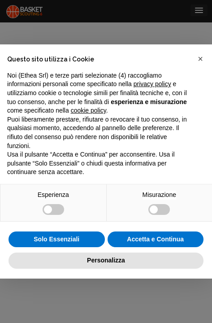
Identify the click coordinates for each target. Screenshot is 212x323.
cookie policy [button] (88, 110)
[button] (200, 59)
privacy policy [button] (152, 83)
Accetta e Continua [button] (155, 239)
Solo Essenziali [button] (56, 239)
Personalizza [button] (106, 260)
